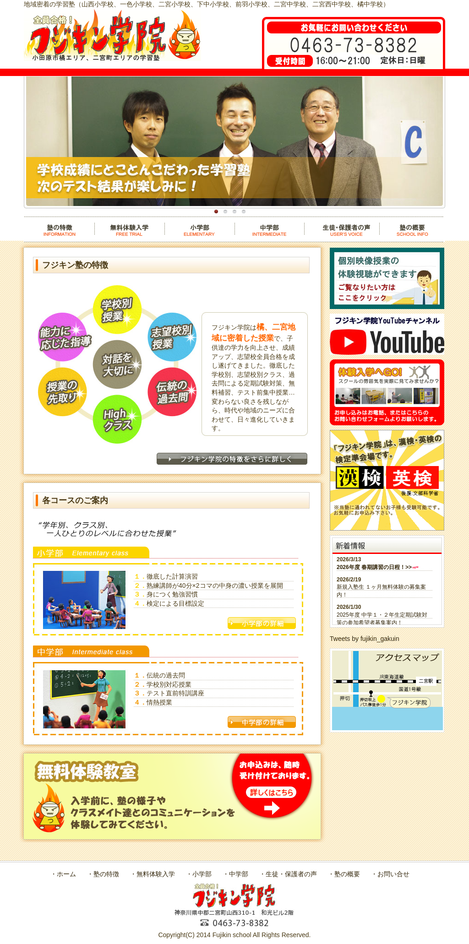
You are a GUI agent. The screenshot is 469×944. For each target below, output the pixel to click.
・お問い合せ (390, 874)
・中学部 (235, 874)
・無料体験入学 (152, 874)
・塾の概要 (344, 874)
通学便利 (243, 211)
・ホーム (63, 874)
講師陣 (216, 211)
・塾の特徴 (103, 874)
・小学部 (199, 874)
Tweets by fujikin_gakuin (364, 638)
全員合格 (234, 211)
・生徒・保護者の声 (288, 874)
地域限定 (225, 211)
